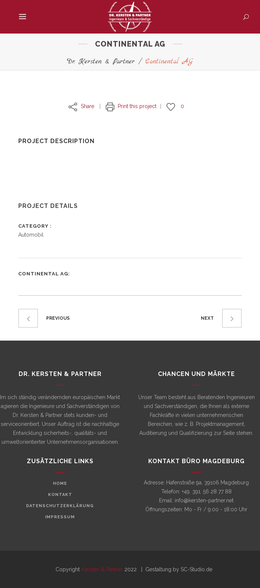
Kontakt (60, 494)
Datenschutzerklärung (60, 505)
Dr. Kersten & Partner (101, 61)
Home (60, 483)
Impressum (60, 517)
